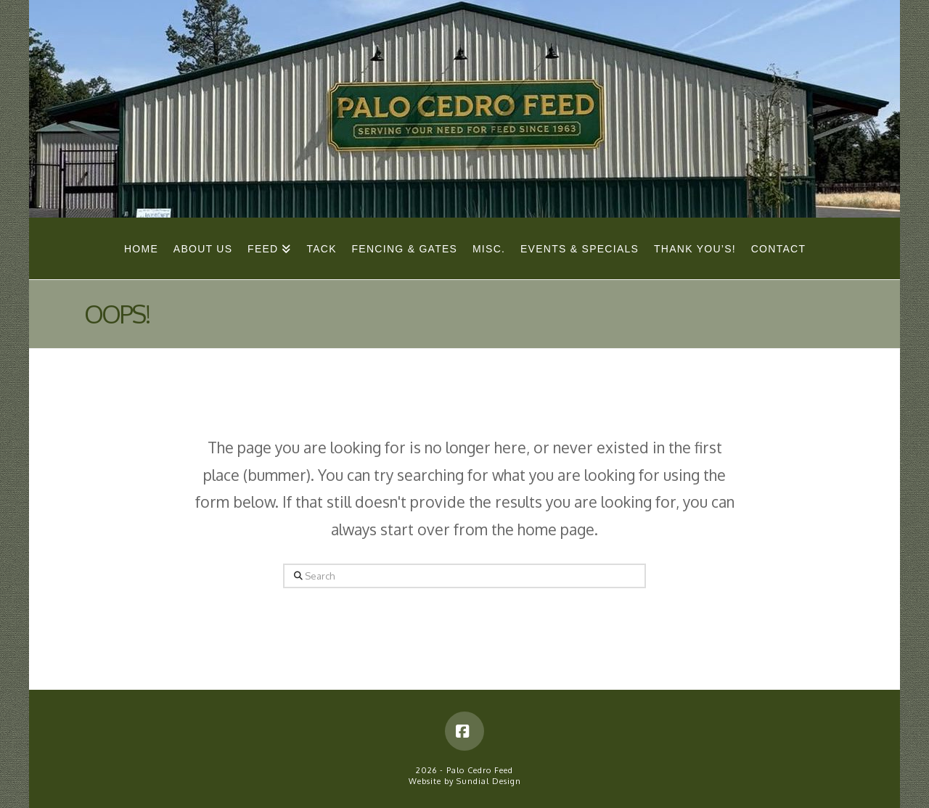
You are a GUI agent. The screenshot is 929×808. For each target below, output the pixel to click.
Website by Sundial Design (465, 781)
